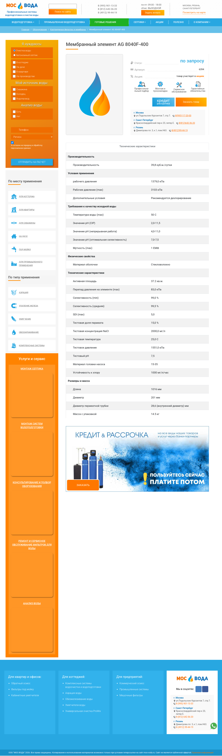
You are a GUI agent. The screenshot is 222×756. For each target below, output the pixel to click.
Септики (139, 22)
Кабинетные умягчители (25, 695)
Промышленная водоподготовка (64, 22)
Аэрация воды (73, 693)
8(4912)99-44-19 (180, 130)
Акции (159, 22)
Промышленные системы (134, 689)
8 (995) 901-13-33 (107, 5)
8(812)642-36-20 (187, 123)
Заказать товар (191, 102)
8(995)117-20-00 (183, 115)
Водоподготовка (22, 22)
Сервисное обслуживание (179, 90)
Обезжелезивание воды (79, 699)
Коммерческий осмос (131, 683)
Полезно (178, 22)
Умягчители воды (75, 705)
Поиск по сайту (63, 11)
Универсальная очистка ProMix (83, 711)
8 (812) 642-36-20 (107, 9)
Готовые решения (105, 22)
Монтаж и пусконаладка (160, 89)
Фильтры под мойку (22, 689)
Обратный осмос (20, 683)
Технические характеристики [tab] (137, 146)
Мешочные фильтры (131, 695)
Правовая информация (203, 753)
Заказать (83, 485)
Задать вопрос (153, 12)
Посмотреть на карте (194, 12)
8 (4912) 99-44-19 (107, 12)
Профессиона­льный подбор (141, 89)
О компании (201, 22)
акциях (200, 76)
